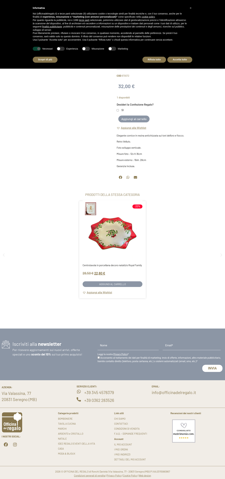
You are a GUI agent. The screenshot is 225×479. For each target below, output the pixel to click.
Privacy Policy (120, 354)
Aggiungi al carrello (134, 119)
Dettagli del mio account (130, 459)
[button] (131, 128)
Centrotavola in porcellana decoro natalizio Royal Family (112, 265)
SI (122, 110)
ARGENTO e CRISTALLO (70, 433)
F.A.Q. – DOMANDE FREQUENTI (130, 433)
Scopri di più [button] (45, 59)
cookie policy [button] (148, 16)
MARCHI (62, 428)
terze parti (84, 20)
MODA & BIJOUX (66, 453)
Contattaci (121, 423)
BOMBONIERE (65, 418)
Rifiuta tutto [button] (154, 59)
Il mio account (123, 444)
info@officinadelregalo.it (174, 392)
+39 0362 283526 (99, 400)
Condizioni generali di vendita (89, 475)
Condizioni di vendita (127, 428)
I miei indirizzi (122, 454)
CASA (61, 448)
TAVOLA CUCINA (67, 423)
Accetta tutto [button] (180, 59)
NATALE (62, 438)
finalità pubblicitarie (52, 26)
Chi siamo (119, 418)
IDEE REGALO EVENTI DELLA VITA (76, 443)
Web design (145, 475)
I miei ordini (121, 449)
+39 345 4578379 (99, 392)
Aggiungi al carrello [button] (112, 284)
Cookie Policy (130, 475)
